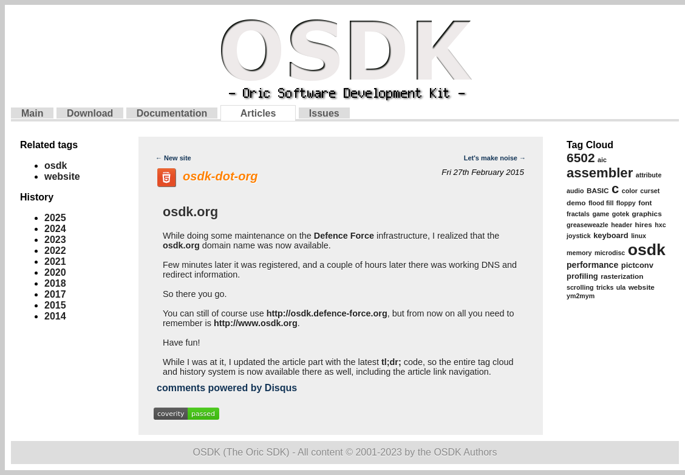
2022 (55, 250)
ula (620, 287)
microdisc (610, 252)
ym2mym (581, 295)
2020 (55, 272)
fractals (578, 213)
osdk (55, 165)
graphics (647, 214)
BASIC (598, 190)
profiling (582, 276)
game (600, 213)
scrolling (580, 287)
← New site (173, 158)
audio (575, 190)
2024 (55, 229)
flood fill (600, 203)
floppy (626, 203)
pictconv (637, 265)
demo (576, 203)
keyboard (611, 235)
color (630, 190)
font (645, 203)
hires (643, 224)
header (621, 224)
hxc (660, 224)
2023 (55, 239)
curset (649, 190)
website (62, 176)
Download (90, 113)
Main (32, 113)
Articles (258, 113)
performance (592, 265)
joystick (579, 235)
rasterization (622, 276)
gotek (620, 213)
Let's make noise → (495, 158)
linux (638, 235)
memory (579, 252)
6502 (581, 158)
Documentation (172, 113)
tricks (604, 287)
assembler (600, 172)
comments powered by (227, 388)
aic (602, 159)
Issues (324, 113)
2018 (55, 283)
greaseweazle (587, 224)
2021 (55, 261)
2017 (55, 294)
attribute (649, 175)
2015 (55, 305)
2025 (55, 218)
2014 (55, 316)
